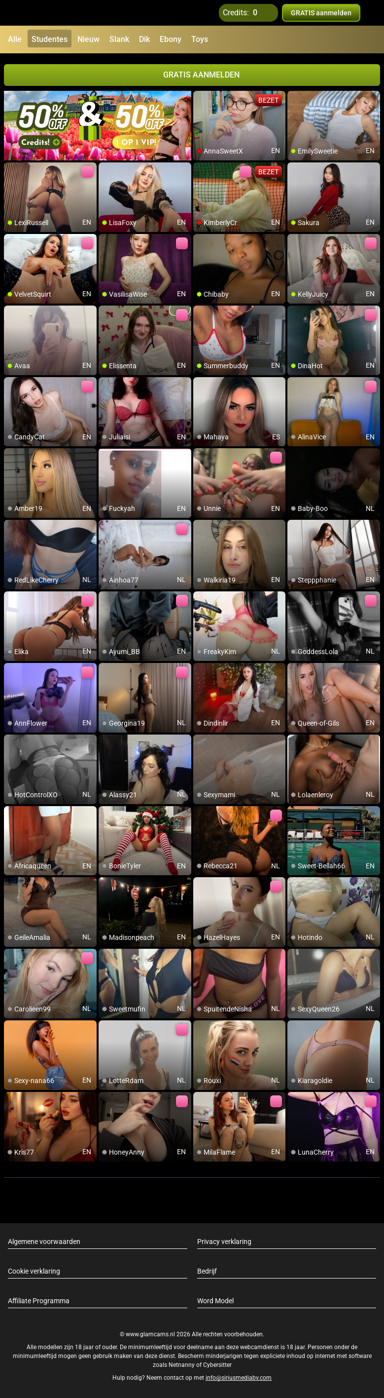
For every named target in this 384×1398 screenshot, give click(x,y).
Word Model (215, 1301)
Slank (119, 39)
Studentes (50, 39)
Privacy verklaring (224, 1241)
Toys (199, 39)
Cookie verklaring (34, 1271)
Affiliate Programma (39, 1301)
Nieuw (88, 39)
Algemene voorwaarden (44, 1241)
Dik (144, 39)
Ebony (170, 39)
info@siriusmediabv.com (239, 1377)
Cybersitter (217, 1364)
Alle (15, 39)
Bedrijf (207, 1271)
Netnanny (182, 1364)
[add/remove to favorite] (201, 99)
